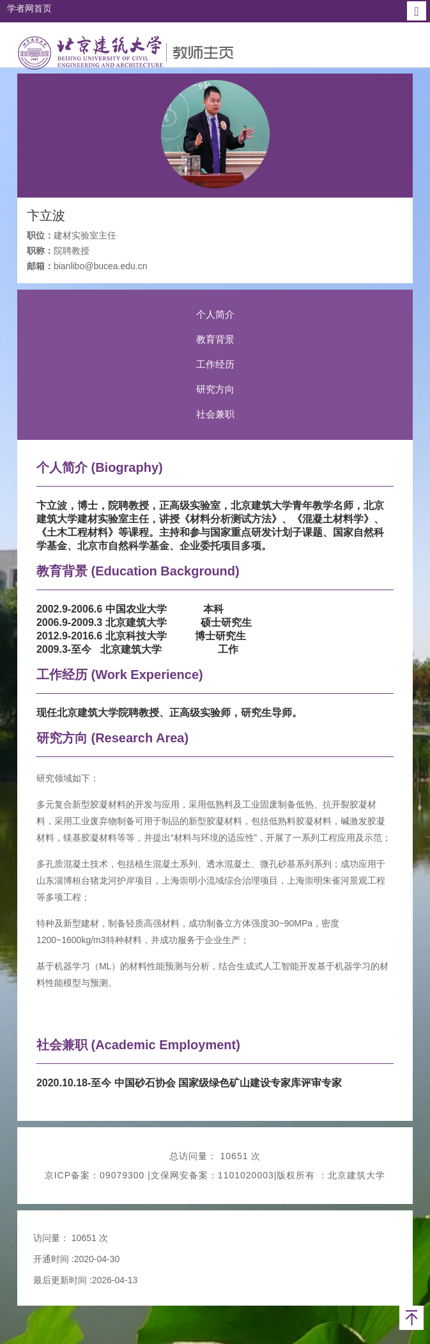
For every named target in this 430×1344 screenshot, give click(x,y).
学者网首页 (29, 8)
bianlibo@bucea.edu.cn (101, 266)
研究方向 (215, 389)
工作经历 (215, 364)
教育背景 (215, 339)
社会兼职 (215, 414)
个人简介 (215, 314)
